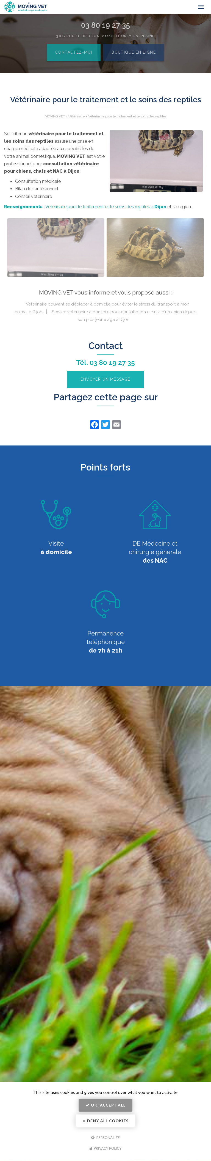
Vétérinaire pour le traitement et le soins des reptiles (127, 116)
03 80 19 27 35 (112, 362)
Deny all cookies (105, 1120)
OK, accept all (105, 1105)
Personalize (105, 1137)
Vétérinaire (76, 116)
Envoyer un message (105, 379)
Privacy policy (106, 1148)
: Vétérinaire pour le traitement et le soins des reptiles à (85, 206)
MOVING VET (55, 116)
